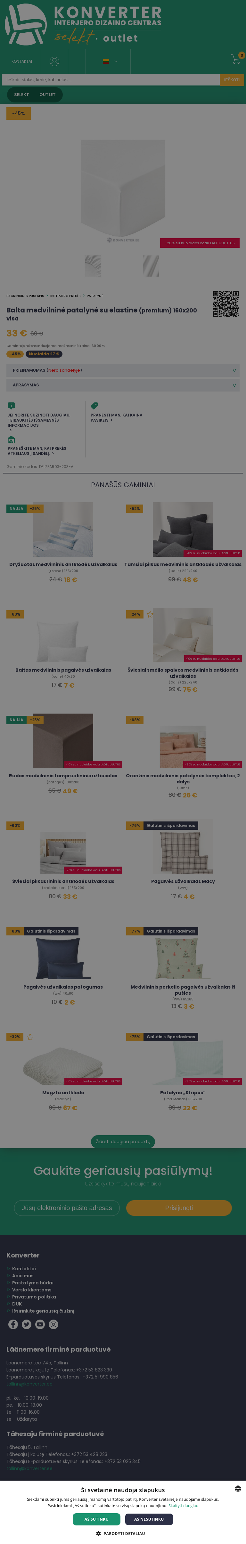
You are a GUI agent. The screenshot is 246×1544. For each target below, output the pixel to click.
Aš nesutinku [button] (149, 1519)
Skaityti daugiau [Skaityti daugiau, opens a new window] (183, 1505)
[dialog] (123, 772)
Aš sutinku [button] (97, 1519)
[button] (123, 1533)
